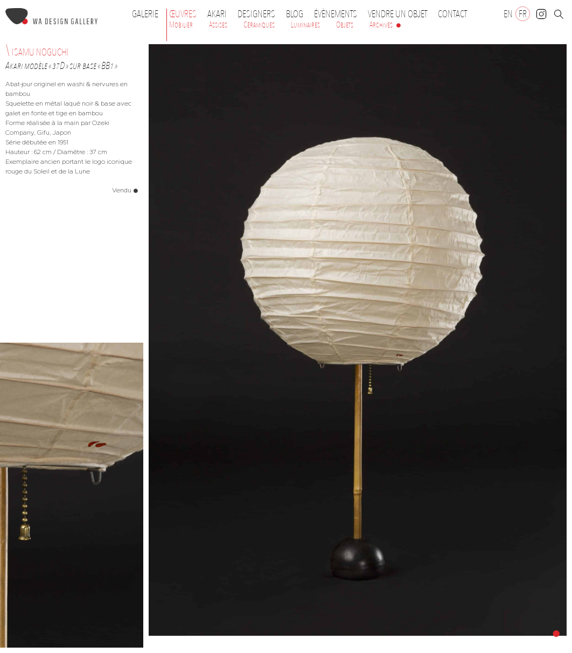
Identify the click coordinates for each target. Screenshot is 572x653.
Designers (259, 14)
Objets (344, 24)
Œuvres (185, 14)
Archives (381, 24)
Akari (217, 14)
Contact (452, 14)
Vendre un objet (397, 14)
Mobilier (181, 24)
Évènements (338, 14)
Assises (218, 24)
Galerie (145, 14)
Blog (294, 14)
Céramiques (259, 24)
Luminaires (305, 24)
